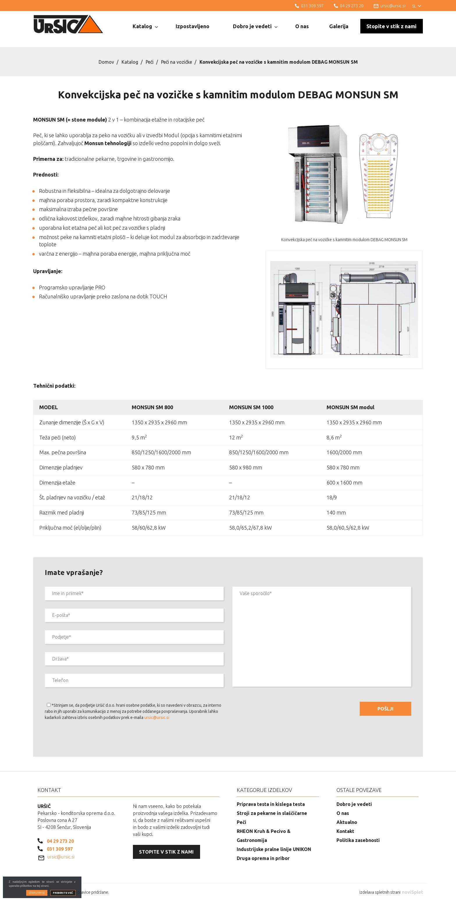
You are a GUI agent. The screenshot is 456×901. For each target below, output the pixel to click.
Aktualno (346, 822)
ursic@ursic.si (156, 717)
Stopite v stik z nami (391, 26)
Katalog (145, 26)
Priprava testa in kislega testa (271, 804)
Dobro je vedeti (255, 26)
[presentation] (89, 739)
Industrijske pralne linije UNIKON (274, 849)
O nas (302, 26)
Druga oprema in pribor (263, 858)
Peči (150, 62)
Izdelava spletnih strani (391, 892)
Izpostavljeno (192, 26)
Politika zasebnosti (358, 840)
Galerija (338, 26)
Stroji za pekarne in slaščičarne (272, 813)
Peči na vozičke (176, 62)
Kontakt (345, 831)
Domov (106, 62)
